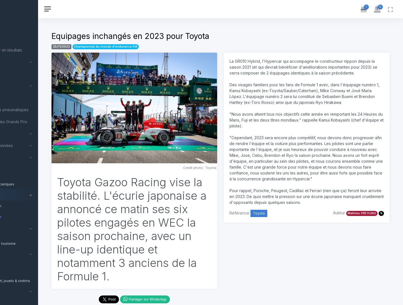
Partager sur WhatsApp (171, 300)
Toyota (277, 231)
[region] (37, 152)
